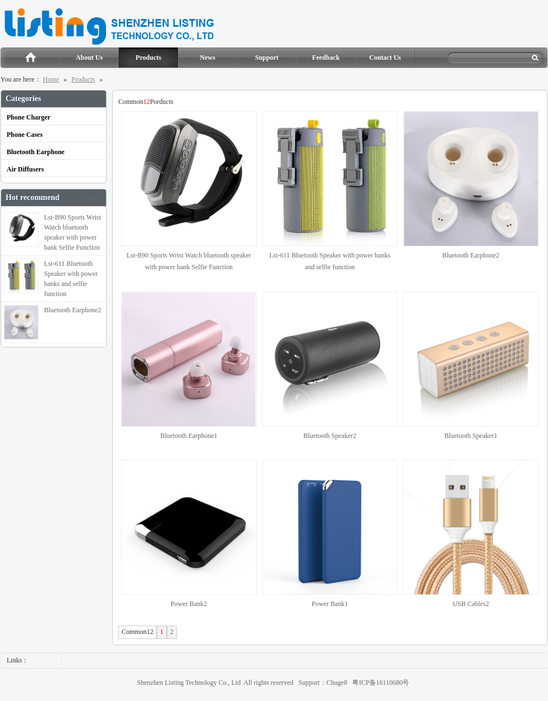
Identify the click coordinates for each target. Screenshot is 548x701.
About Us (89, 57)
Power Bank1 (329, 604)
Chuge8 (336, 682)
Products (148, 57)
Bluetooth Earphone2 (471, 255)
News (207, 57)
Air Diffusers (25, 169)
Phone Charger (28, 117)
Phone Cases (24, 135)
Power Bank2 (189, 604)
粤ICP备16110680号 (380, 682)
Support (266, 57)
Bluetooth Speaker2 (329, 436)
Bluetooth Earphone (36, 152)
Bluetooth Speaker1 (470, 436)
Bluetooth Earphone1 (188, 436)
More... (94, 198)
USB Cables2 (471, 604)
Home (30, 58)
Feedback (325, 57)
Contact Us (385, 57)
